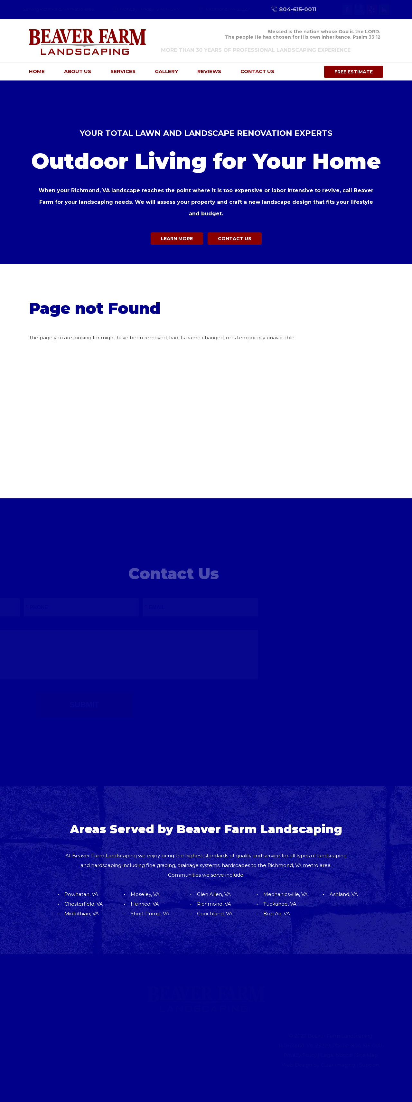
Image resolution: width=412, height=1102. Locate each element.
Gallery (166, 71)
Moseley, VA (145, 894)
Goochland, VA (214, 913)
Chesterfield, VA (83, 904)
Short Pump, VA (150, 913)
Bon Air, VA (276, 913)
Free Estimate (353, 72)
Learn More (176, 238)
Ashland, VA (344, 894)
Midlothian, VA (81, 913)
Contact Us (257, 71)
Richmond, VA (214, 904)
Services (123, 71)
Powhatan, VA (81, 894)
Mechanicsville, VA (285, 894)
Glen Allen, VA (214, 894)
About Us (77, 71)
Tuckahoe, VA (279, 904)
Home (37, 71)
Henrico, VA (145, 904)
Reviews (209, 71)
